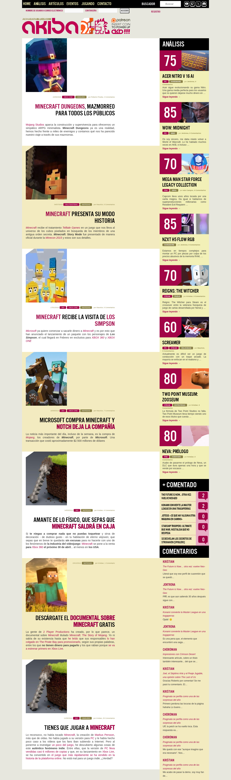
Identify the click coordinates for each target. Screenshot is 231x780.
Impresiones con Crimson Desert (179, 654)
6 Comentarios (109, 258)
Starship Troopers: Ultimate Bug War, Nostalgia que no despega (176, 529)
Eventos (72, 3)
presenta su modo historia (80, 110)
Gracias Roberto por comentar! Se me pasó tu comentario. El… (182, 682)
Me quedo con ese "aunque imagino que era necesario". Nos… (183, 751)
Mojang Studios (35, 70)
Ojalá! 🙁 (167, 619)
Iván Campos (188, 190)
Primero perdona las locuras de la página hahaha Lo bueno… (183, 705)
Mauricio (99, 97)
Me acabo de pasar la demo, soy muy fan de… (183, 774)
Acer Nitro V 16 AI (178, 76)
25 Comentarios (109, 368)
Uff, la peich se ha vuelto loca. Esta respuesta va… (180, 728)
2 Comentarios (109, 43)
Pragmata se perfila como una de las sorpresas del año (181, 698)
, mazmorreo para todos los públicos (75, 56)
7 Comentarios (109, 204)
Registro (155, 11)
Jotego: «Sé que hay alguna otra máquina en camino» (178, 517)
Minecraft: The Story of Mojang (88, 338)
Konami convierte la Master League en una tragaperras (176, 506)
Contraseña (90, 10)
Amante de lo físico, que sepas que (74, 271)
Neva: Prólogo (175, 451)
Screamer (171, 343)
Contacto (104, 3)
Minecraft (31, 120)
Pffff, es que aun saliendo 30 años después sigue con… (184, 598)
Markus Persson (104, 384)
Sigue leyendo (171, 97)
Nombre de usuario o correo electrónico (44, 10)
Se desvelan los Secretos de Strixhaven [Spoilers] (176, 540)
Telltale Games (71, 120)
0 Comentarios (109, 97)
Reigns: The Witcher (180, 291)
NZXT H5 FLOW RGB (178, 239)
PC (92, 388)
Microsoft (31, 174)
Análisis (40, 3)
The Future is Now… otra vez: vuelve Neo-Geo (176, 496)
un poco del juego (63, 394)
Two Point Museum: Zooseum (180, 397)
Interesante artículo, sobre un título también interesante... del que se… (180, 660)
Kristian (100, 258)
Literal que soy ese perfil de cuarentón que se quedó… (184, 575)
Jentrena (190, 81)
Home (27, 3)
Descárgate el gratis (75, 325)
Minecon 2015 (54, 130)
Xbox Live (108, 401)
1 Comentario (110, 312)
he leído (73, 342)
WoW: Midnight (176, 128)
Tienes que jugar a (79, 377)
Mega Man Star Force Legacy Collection (182, 182)
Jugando (87, 3)
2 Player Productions (56, 335)
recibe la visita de (75, 163)
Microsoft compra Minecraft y (77, 217)
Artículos (56, 3)
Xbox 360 (37, 295)
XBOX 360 (98, 180)
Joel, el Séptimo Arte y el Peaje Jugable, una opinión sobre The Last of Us (183, 675)
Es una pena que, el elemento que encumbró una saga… (180, 640)
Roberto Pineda (97, 43)
